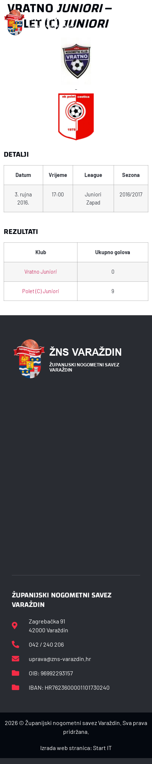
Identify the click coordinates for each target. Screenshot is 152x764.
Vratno (40, 272)
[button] (144, 22)
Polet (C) (40, 291)
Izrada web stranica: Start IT (76, 747)
